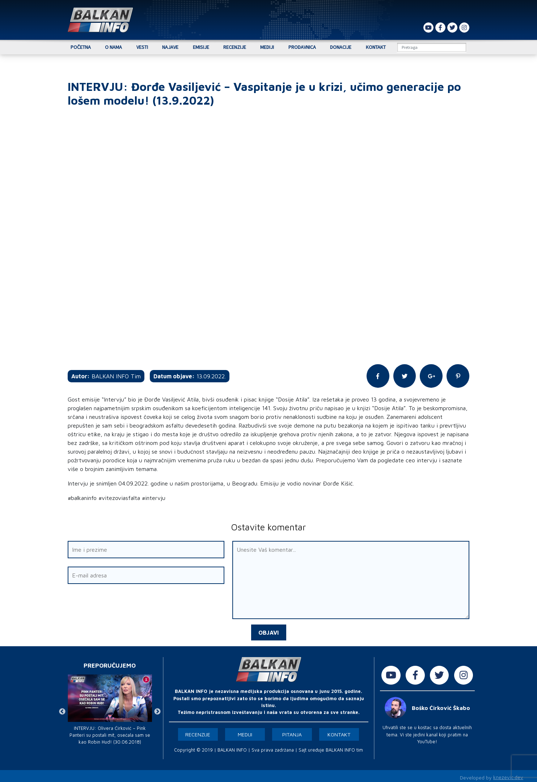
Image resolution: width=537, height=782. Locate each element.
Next (157, 709)
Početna (81, 47)
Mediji (267, 47)
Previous (62, 709)
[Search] (431, 47)
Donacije (340, 47)
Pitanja (292, 732)
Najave (170, 47)
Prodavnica (302, 47)
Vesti (142, 47)
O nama (113, 47)
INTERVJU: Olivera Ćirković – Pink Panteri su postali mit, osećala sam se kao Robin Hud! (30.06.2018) (109, 732)
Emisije (201, 47)
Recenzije (234, 47)
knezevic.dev (508, 775)
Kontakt (376, 47)
